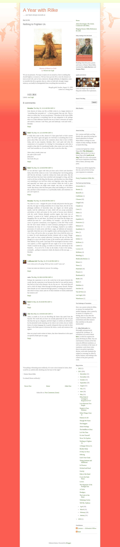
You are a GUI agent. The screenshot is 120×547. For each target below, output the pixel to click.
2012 (80, 368)
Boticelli (78, 193)
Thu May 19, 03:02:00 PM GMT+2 (44, 201)
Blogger (68, 543)
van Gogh (31, 97)
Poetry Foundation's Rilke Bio (85, 178)
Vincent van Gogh (48, 70)
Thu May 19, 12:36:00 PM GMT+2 (42, 168)
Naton (78, 265)
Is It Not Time (84, 432)
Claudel (78, 206)
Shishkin (78, 285)
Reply (29, 126)
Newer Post (27, 386)
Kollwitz (78, 242)
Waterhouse (79, 298)
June (81, 391)
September (83, 383)
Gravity (82, 471)
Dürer (77, 216)
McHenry (79, 252)
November (83, 377)
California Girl (32, 261)
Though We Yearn (85, 420)
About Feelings (84, 426)
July (81, 388)
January (82, 515)
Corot (77, 209)
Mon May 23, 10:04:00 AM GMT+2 (42, 314)
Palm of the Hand (85, 474)
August (82, 386)
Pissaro (78, 272)
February (83, 512)
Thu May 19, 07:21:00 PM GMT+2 (48, 261)
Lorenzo (78, 249)
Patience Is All (84, 418)
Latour (78, 245)
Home (48, 386)
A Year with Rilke (40, 10)
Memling (78, 255)
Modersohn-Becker (82, 259)
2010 (80, 519)
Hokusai (78, 226)
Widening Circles (85, 500)
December (83, 374)
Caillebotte (79, 196)
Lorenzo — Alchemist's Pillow (87, 528)
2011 (80, 371)
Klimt (77, 235)
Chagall (78, 202)
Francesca (79, 222)
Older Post (68, 386)
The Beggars (83, 423)
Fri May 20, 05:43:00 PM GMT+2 (41, 302)
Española (78, 219)
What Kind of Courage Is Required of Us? (85, 398)
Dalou (78, 212)
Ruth (29, 133)
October (82, 380)
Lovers (82, 481)
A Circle (82, 489)
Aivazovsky (79, 186)
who (28, 314)
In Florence (83, 465)
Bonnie (78, 189)
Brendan (30, 108)
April (82, 506)
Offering (82, 454)
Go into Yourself (85, 435)
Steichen (78, 288)
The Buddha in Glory (86, 429)
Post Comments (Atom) (52, 392)
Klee (77, 232)
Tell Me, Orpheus (85, 503)
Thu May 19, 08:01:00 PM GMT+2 (42, 277)
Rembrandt (79, 275)
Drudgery (82, 492)
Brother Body (84, 449)
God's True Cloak (85, 457)
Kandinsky (79, 229)
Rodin (78, 278)
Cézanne (78, 199)
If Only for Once (85, 452)
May (81, 394)
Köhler (78, 239)
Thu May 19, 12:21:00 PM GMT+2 (44, 108)
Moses (78, 262)
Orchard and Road (85, 468)
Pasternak (79, 269)
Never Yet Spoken (85, 438)
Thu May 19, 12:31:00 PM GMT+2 (42, 133)
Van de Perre (80, 292)
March (82, 509)
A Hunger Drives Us (86, 446)
